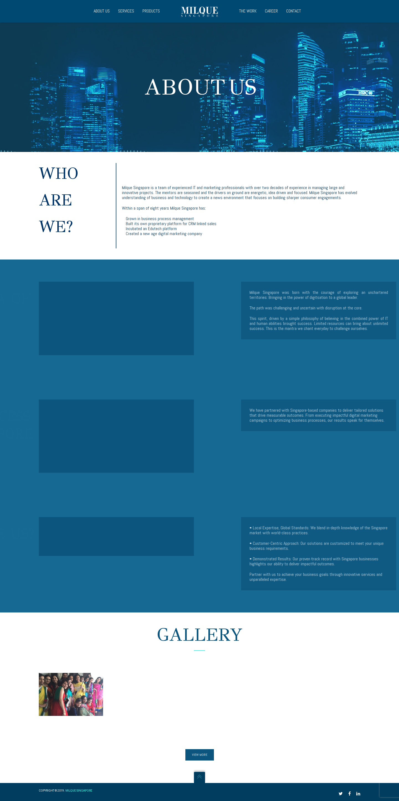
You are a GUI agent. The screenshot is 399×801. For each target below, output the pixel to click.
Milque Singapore (78, 790)
